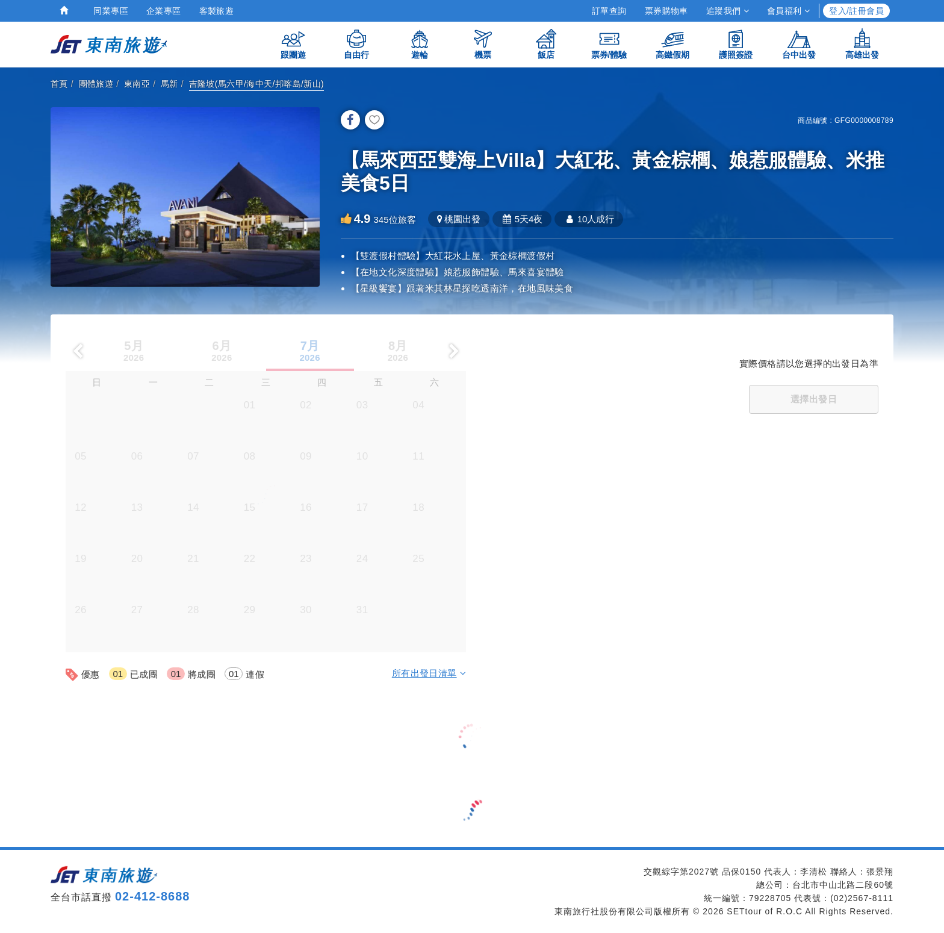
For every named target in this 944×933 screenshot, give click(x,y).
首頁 (59, 84)
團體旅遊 (96, 84)
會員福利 (788, 11)
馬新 (169, 84)
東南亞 (137, 84)
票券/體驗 (609, 44)
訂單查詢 (609, 11)
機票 (483, 44)
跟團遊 (293, 44)
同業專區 (110, 11)
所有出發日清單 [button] (429, 673)
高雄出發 (862, 44)
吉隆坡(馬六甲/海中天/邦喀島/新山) (256, 84)
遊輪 (420, 44)
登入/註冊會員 (856, 11)
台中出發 (799, 44)
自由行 (356, 44)
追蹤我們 (727, 11)
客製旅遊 (216, 11)
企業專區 (163, 11)
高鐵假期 (672, 44)
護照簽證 (736, 44)
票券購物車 (666, 11)
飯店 (546, 44)
